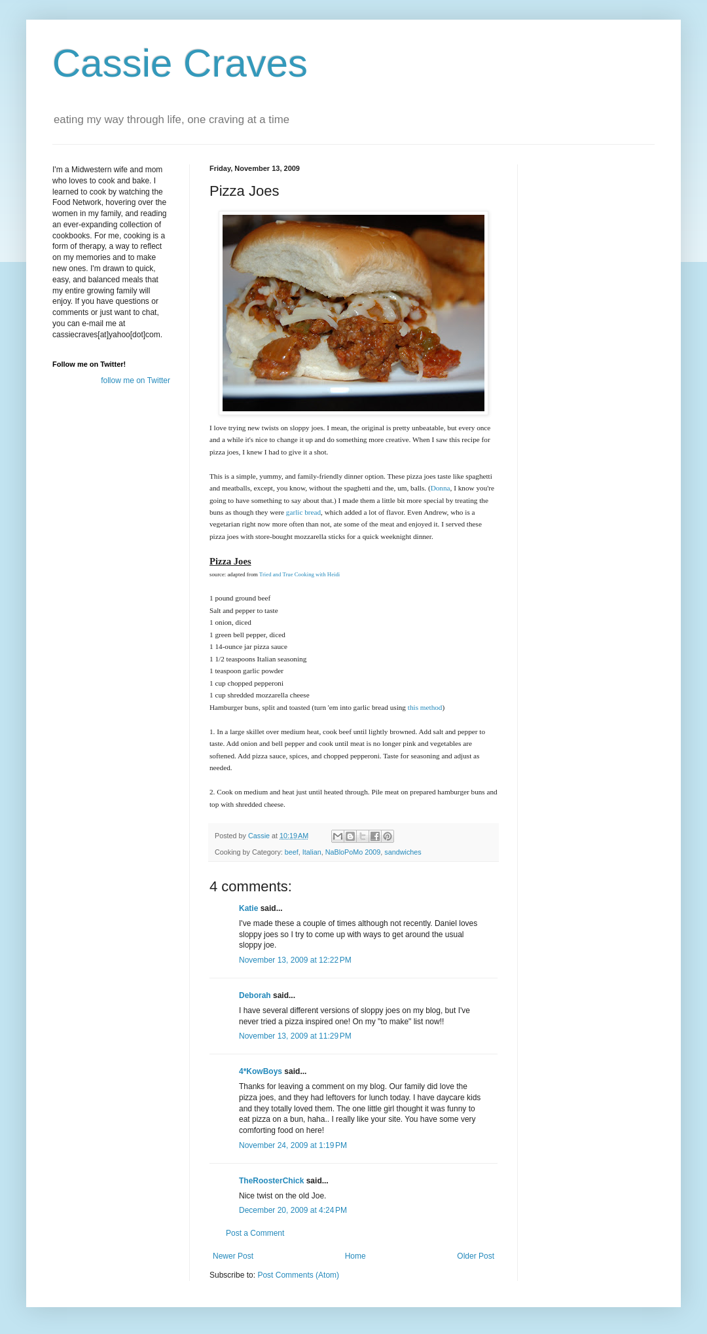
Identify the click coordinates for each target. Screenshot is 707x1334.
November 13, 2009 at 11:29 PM (295, 1036)
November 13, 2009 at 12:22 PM (295, 960)
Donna (440, 488)
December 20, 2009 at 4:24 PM (293, 1210)
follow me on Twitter (135, 380)
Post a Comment (255, 1233)
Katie (248, 908)
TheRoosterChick (271, 1180)
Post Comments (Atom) (298, 1275)
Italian (311, 852)
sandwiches (402, 852)
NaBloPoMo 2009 (353, 852)
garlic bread (303, 512)
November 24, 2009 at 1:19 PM (293, 1145)
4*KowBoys (260, 1071)
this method (425, 707)
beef (292, 852)
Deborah (255, 995)
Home (355, 1256)
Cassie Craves (180, 63)
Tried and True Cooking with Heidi (299, 574)
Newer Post (233, 1256)
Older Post (475, 1256)
